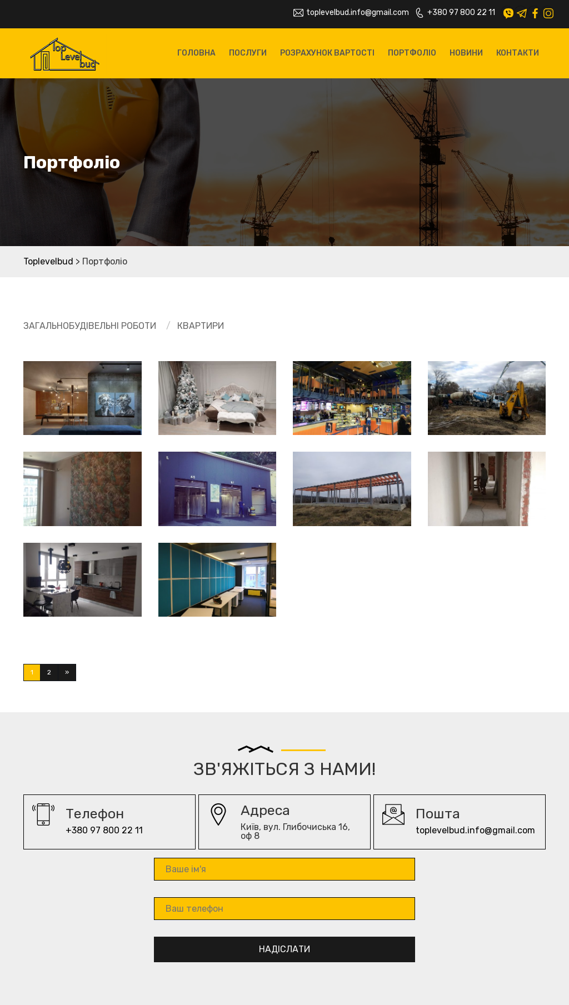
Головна (196, 53)
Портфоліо (412, 53)
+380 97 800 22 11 (455, 12)
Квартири (200, 326)
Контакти (517, 53)
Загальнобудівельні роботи (89, 326)
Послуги (248, 53)
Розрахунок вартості (327, 53)
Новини (466, 53)
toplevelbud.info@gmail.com (351, 12)
